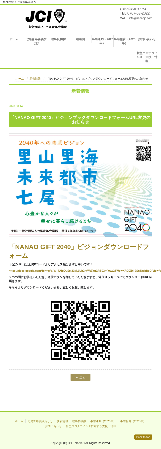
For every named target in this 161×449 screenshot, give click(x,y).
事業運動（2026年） (102, 41)
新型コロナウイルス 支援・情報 (146, 57)
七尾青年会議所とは (36, 41)
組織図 (80, 39)
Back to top (143, 437)
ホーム (14, 39)
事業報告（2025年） (124, 41)
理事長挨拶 (58, 39)
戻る (80, 377)
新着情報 (35, 78)
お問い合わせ (147, 39)
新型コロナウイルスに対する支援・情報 (91, 426)
